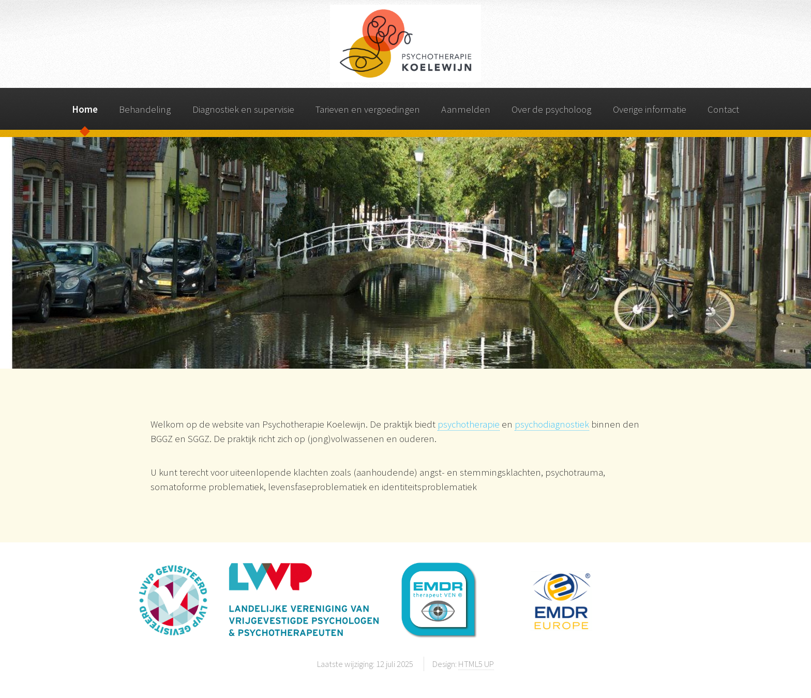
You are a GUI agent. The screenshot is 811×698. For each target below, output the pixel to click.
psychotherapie (469, 424)
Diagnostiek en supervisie (243, 109)
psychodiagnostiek (552, 424)
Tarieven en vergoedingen (368, 109)
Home (85, 109)
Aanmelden (465, 109)
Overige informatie (649, 109)
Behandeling (145, 109)
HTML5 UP (476, 664)
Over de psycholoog (551, 109)
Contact (723, 109)
